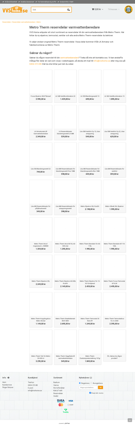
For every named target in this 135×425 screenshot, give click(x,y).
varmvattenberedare (69, 57)
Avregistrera (98, 383)
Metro (39, 22)
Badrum (56, 382)
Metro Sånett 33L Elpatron (114, 206)
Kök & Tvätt (57, 391)
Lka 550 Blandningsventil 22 (41, 169)
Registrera (85, 383)
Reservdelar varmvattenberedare (23, 22)
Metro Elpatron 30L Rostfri (90, 206)
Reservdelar (6, 22)
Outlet (55, 396)
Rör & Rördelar (59, 388)
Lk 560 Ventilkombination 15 (114, 96)
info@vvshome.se (102, 61)
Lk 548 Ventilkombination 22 (65, 96)
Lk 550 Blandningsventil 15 (90, 96)
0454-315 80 (35, 64)
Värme (56, 385)
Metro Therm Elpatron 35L (41, 281)
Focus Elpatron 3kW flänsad (41, 96)
